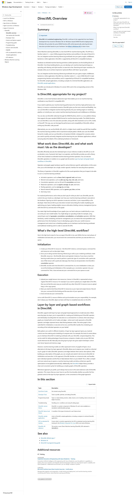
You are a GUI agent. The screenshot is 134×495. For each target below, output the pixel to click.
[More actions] (94, 12)
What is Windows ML (74, 46)
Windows (44, 13)
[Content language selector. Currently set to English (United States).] (10, 492)
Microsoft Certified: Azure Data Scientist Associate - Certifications (55, 469)
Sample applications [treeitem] (11, 55)
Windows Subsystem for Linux (68, 423)
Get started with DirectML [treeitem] (13, 35)
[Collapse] (21, 11)
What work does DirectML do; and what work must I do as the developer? (121, 23)
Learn (39, 13)
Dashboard (128, 7)
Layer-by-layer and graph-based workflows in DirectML (121, 32)
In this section (117, 35)
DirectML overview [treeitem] (11, 33)
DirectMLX (76, 363)
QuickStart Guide (42, 391)
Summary (116, 16)
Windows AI (44, 440)
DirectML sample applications (46, 83)
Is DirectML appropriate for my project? (121, 19)
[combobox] (11, 15)
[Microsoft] (3, 2)
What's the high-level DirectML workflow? (121, 28)
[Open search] (126, 2)
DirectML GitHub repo (47, 438)
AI (49, 13)
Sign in (130, 2)
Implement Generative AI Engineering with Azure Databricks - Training (56, 459)
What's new (119, 7)
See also (115, 37)
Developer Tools (42, 394)
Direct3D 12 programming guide (50, 443)
